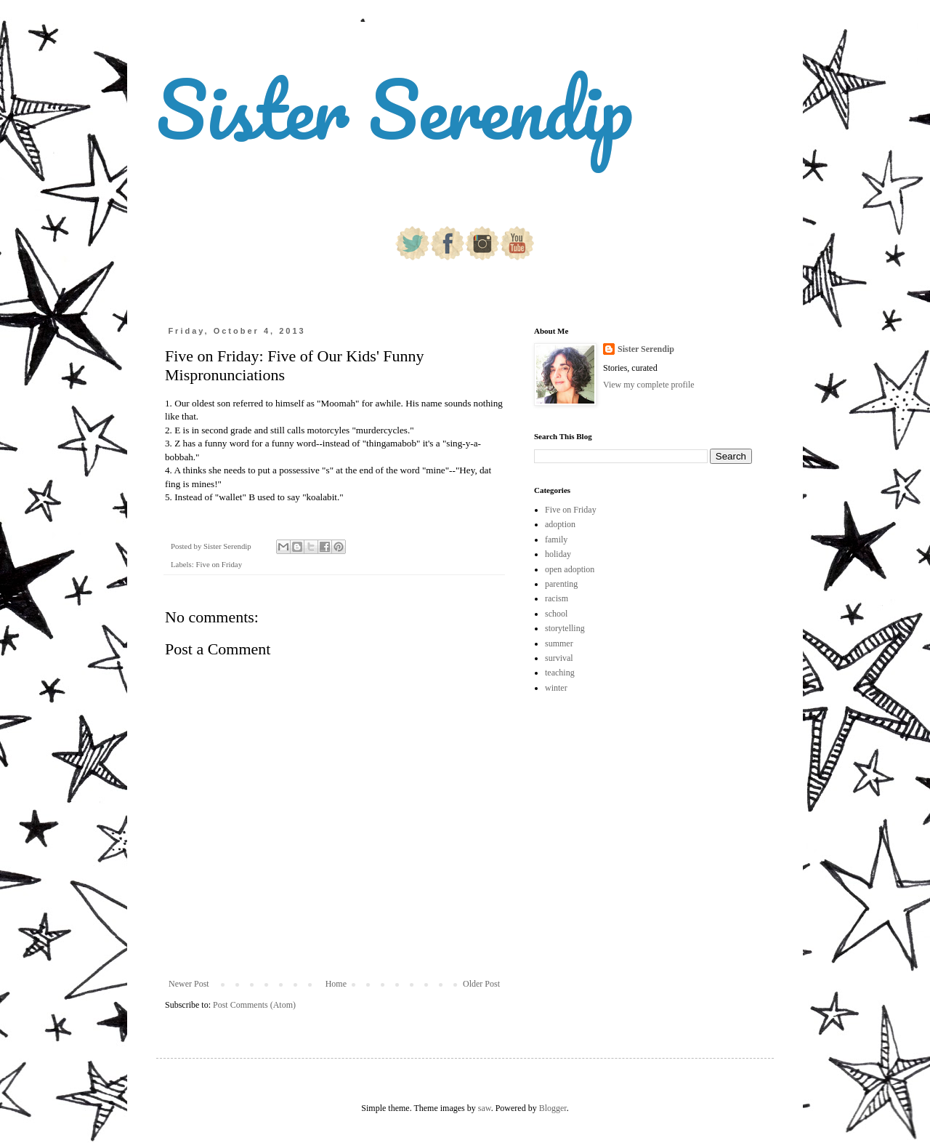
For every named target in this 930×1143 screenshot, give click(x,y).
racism (556, 598)
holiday (558, 554)
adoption (560, 524)
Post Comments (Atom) (254, 1005)
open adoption (569, 569)
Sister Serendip (394, 108)
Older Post (481, 984)
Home (336, 984)
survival (559, 658)
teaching (560, 672)
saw (484, 1108)
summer (559, 643)
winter (556, 688)
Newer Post (189, 984)
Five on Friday (218, 564)
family (556, 539)
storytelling (565, 628)
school (556, 614)
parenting (561, 584)
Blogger (553, 1108)
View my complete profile (649, 385)
